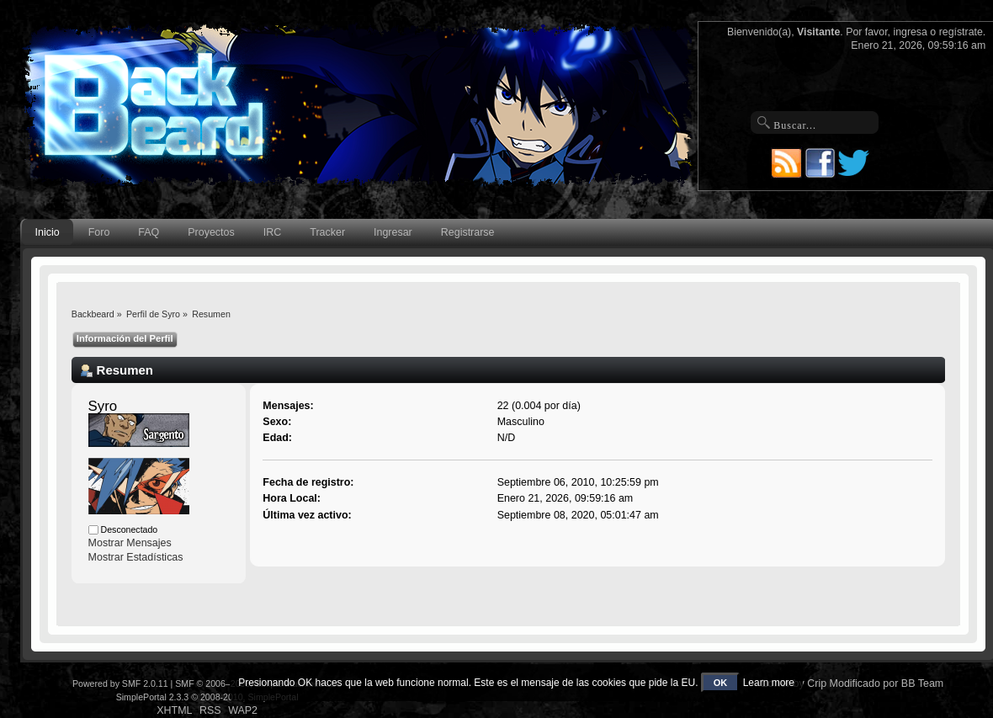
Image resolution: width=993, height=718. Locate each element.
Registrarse (468, 232)
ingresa (910, 32)
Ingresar (393, 232)
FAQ (148, 232)
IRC (272, 232)
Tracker (327, 232)
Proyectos (211, 232)
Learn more (768, 683)
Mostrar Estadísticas (135, 557)
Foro (99, 232)
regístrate (961, 32)
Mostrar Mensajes (130, 543)
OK (721, 683)
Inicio (47, 232)
